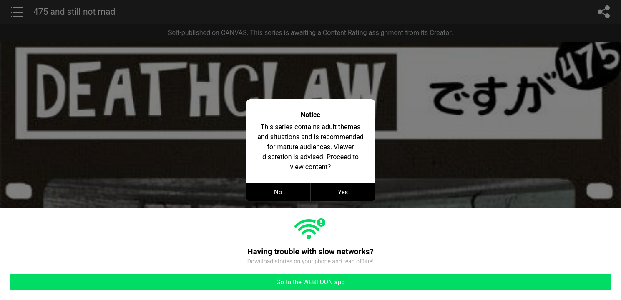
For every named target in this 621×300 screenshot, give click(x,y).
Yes (343, 192)
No (278, 192)
